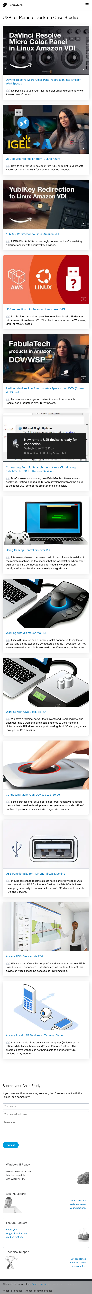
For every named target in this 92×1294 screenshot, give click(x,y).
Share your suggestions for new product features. (16, 1233)
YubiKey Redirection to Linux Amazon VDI (32, 234)
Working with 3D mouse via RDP (26, 633)
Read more (37, 1284)
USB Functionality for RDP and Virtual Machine (35, 873)
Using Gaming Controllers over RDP (28, 550)
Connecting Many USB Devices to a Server (33, 794)
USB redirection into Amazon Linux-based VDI (35, 309)
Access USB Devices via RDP (24, 956)
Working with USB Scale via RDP (26, 711)
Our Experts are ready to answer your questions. (77, 1204)
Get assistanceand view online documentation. (78, 1263)
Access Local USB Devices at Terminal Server (35, 1035)
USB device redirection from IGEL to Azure (33, 158)
